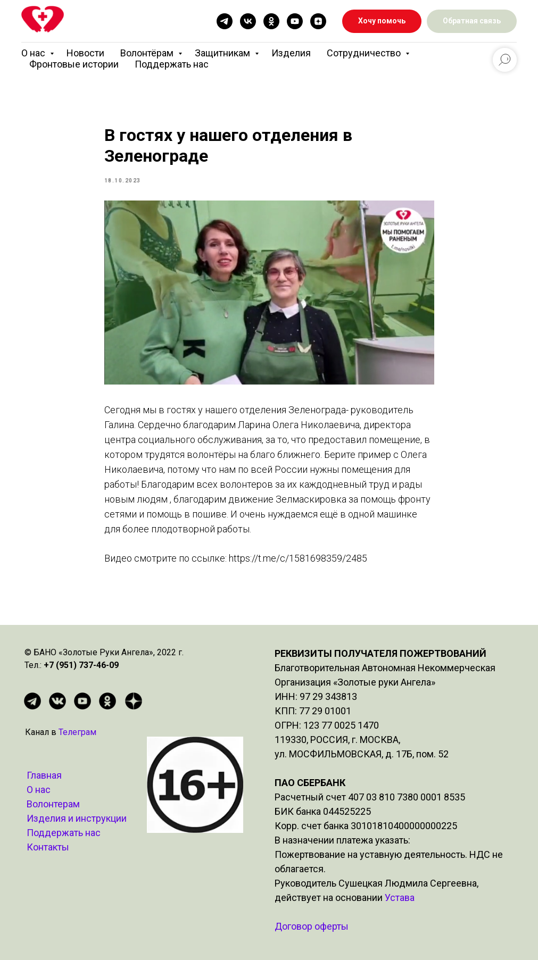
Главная (44, 775)
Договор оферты (312, 926)
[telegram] (225, 21)
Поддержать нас (172, 64)
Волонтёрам (148, 53)
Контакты (48, 847)
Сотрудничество (365, 53)
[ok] (271, 21)
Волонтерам (53, 803)
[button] (472, 22)
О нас (34, 53)
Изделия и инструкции (77, 818)
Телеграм (77, 732)
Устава (400, 897)
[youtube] (295, 21)
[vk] (248, 21)
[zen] (318, 21)
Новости (85, 53)
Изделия (291, 53)
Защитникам (223, 53)
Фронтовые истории (74, 64)
